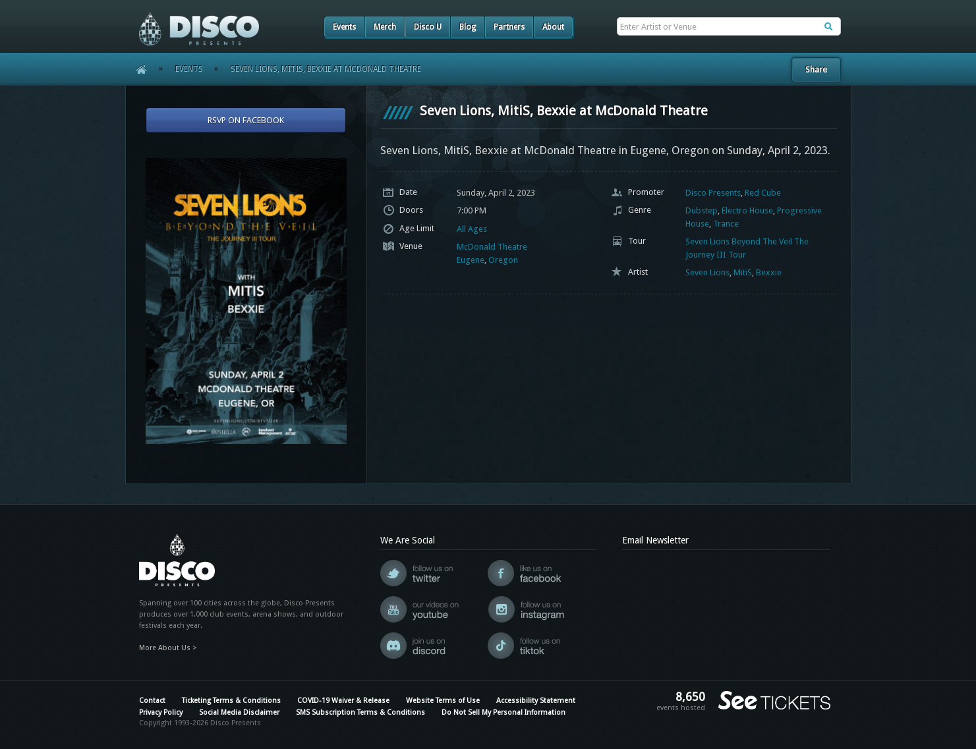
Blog (467, 27)
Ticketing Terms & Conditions (231, 700)
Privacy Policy (161, 712)
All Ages (472, 229)
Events (344, 27)
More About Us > (168, 648)
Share (816, 69)
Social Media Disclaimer (239, 712)
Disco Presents (713, 193)
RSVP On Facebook (246, 120)
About (553, 27)
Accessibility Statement (535, 700)
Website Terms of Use (443, 700)
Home (137, 69)
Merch (385, 27)
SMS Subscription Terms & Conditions (360, 712)
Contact (152, 700)
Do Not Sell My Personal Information (503, 712)
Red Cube (763, 193)
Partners (509, 27)
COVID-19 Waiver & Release (343, 700)
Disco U (428, 27)
